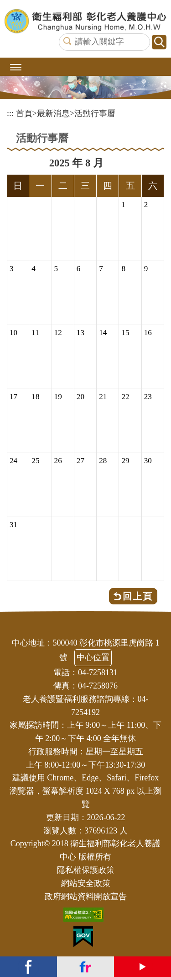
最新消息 (53, 113)
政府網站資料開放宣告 (86, 896)
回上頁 (138, 596)
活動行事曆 (94, 113)
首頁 (24, 113)
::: (10, 113)
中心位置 (93, 657)
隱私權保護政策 (85, 870)
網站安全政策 (85, 883)
